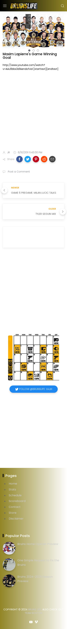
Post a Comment (18, 171)
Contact (15, 507)
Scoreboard (17, 501)
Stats (12, 489)
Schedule (15, 495)
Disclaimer (16, 519)
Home (13, 484)
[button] (19, 159)
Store (12, 513)
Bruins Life (34, 609)
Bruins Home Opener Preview (37, 544)
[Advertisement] (33, 111)
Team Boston (33, 613)
